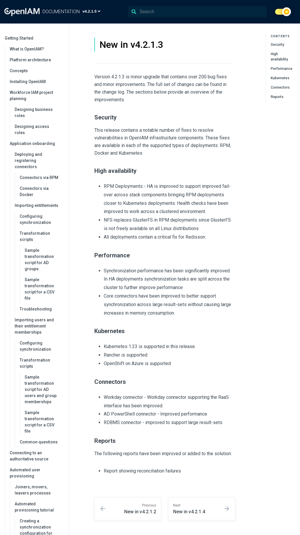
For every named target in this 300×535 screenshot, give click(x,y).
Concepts (19, 70)
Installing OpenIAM (28, 81)
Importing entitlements (39, 205)
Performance (281, 69)
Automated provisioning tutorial (39, 507)
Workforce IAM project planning (36, 95)
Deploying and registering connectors (39, 160)
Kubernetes (280, 78)
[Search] (197, 11)
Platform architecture (30, 60)
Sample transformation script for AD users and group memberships (41, 389)
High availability (279, 56)
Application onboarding (36, 143)
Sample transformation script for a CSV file (39, 289)
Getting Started (34, 38)
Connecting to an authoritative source (29, 455)
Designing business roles (34, 112)
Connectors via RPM (39, 177)
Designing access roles (32, 129)
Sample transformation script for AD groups (39, 259)
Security (277, 45)
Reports (277, 97)
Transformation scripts (41, 236)
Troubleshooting (36, 309)
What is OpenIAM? (27, 49)
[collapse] (61, 38)
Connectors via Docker (34, 191)
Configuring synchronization (35, 219)
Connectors (280, 87)
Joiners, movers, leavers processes (33, 490)
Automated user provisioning (36, 473)
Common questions (39, 442)
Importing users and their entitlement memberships (39, 326)
